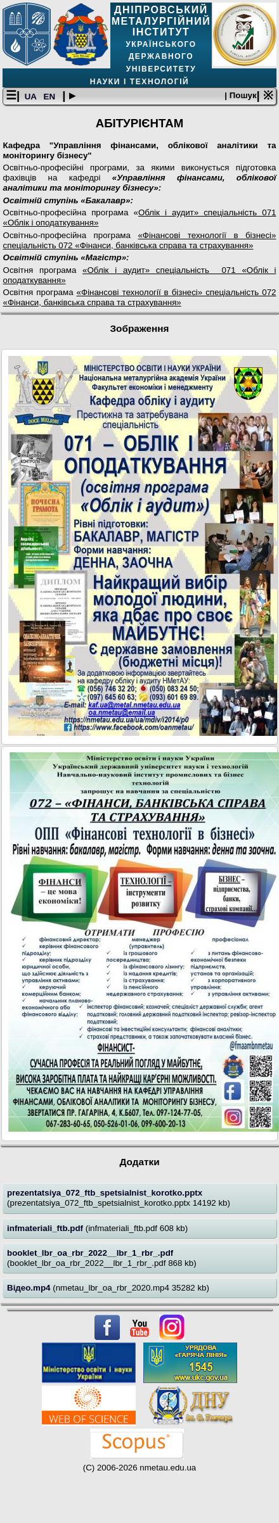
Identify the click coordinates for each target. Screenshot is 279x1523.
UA (32, 96)
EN (51, 96)
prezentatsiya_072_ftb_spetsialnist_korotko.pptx (104, 1193)
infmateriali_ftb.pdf (46, 1228)
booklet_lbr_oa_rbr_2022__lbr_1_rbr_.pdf (90, 1253)
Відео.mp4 (30, 1287)
